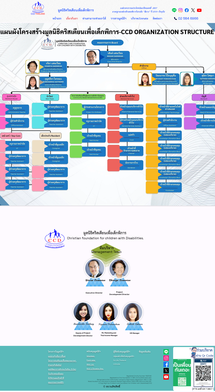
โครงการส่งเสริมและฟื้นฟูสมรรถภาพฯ (62, 361)
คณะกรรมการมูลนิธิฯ (56, 382)
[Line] (174, 10)
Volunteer (91, 356)
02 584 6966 (188, 18)
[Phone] (175, 18)
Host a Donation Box (95, 369)
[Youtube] (199, 10)
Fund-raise (91, 360)
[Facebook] (186, 10)
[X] (193, 10)
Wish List (90, 364)
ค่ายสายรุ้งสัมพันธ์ (54, 365)
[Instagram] (180, 10)
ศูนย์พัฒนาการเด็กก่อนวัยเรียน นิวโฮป (62, 369)
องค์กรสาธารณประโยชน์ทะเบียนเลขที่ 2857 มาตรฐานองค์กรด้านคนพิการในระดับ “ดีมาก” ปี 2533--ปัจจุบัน (138, 10)
